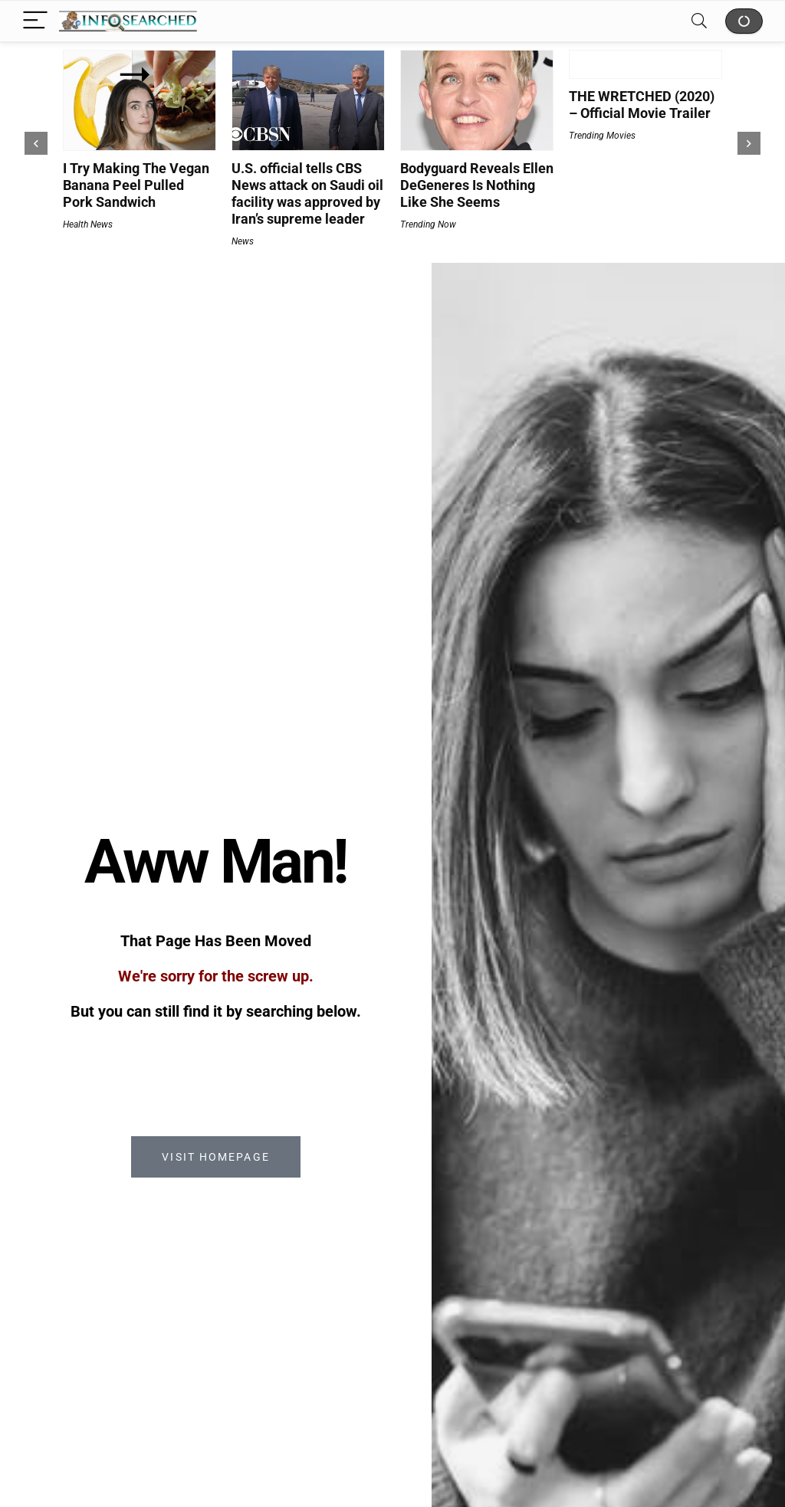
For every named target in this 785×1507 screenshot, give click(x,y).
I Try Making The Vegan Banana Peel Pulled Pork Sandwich (136, 185)
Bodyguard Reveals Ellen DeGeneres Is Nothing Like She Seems (476, 185)
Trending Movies (602, 135)
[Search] (699, 21)
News (243, 241)
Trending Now (428, 224)
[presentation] (36, 143)
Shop (744, 21)
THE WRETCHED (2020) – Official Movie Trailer (641, 104)
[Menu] (35, 21)
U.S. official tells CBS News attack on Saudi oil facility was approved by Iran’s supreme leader (307, 193)
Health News (88, 224)
